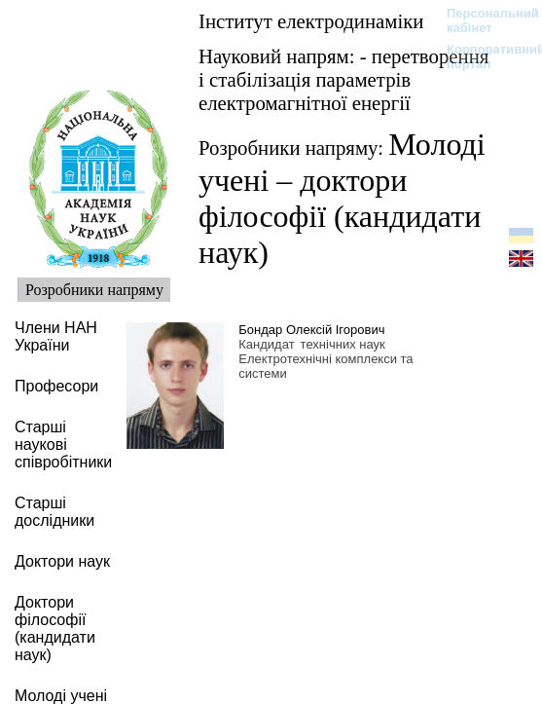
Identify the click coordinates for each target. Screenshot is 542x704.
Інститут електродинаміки (311, 21)
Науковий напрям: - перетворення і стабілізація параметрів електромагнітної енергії (343, 79)
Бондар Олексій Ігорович (311, 329)
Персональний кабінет (483, 20)
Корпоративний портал (483, 56)
